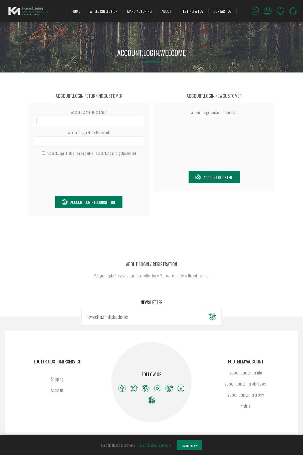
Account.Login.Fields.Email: (89, 112)
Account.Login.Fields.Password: (89, 132)
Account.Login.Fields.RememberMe (70, 153)
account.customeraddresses (246, 384)
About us (57, 390)
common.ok (189, 445)
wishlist (280, 11)
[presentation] (89, 172)
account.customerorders (246, 395)
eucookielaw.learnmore (155, 444)
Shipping (57, 379)
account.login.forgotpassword (116, 153)
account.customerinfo (246, 373)
